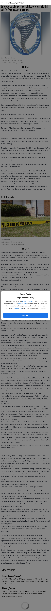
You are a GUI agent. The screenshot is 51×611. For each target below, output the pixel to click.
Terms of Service (27, 301)
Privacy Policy (22, 304)
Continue (25, 315)
